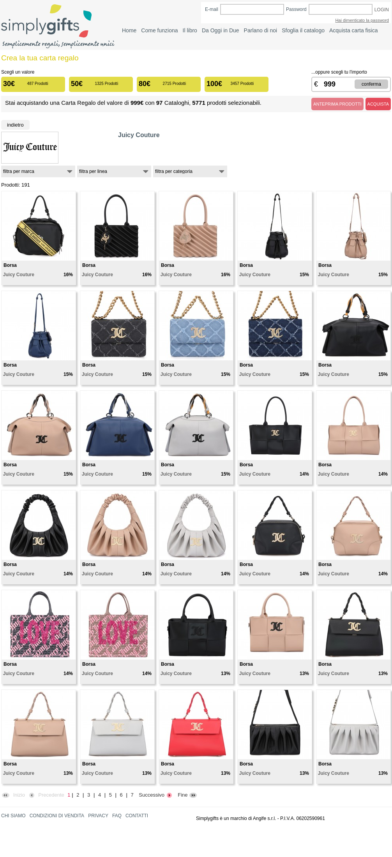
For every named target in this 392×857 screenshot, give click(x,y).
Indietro (15, 125)
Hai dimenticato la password (362, 20)
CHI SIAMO (13, 815)
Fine (188, 795)
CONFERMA (371, 84)
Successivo (155, 795)
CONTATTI (136, 815)
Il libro (190, 30)
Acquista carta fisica (353, 30)
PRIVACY (98, 815)
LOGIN (381, 9)
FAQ (117, 815)
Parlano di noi (260, 30)
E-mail (211, 9)
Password (296, 9)
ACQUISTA (378, 104)
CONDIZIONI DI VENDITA (57, 815)
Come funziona (159, 30)
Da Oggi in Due (220, 30)
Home (129, 30)
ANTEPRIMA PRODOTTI (337, 104)
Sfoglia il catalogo (303, 30)
